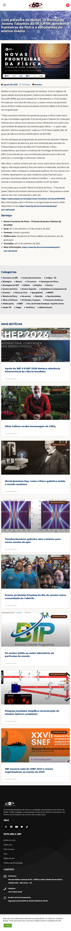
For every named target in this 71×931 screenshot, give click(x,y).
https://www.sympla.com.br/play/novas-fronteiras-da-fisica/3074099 (33, 198)
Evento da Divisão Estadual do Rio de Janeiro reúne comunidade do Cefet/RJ (35, 596)
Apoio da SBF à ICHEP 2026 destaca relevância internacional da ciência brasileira (32, 369)
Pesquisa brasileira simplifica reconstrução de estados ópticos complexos (32, 712)
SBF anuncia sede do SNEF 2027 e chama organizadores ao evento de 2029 (29, 770)
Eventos (38, 84)
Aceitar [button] (7, 925)
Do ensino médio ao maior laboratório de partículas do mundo (29, 654)
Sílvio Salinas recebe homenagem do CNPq (30, 426)
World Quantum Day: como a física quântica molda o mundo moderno (35, 482)
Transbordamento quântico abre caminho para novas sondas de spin (33, 540)
